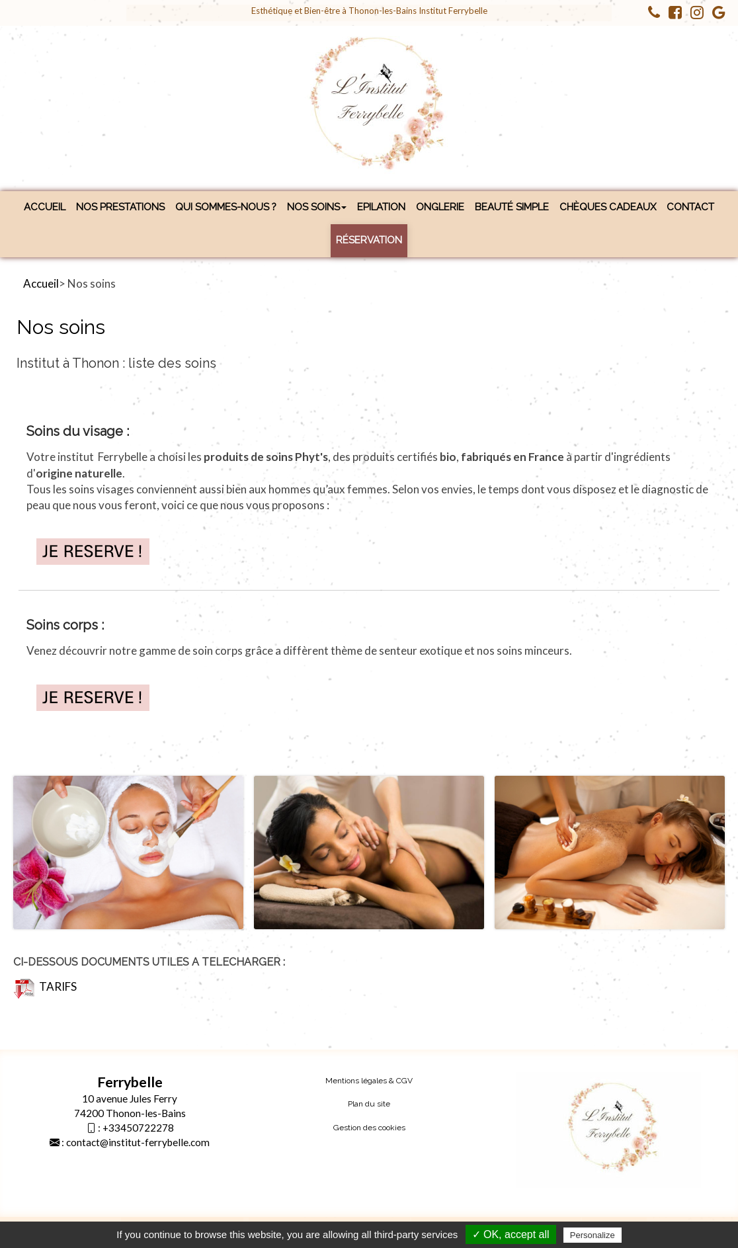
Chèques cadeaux (607, 207)
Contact (690, 207)
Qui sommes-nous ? (225, 207)
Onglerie (440, 207)
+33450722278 (138, 1128)
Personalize (592, 1235)
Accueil (44, 207)
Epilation (381, 207)
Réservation (369, 240)
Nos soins (317, 207)
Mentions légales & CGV (369, 1080)
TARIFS (45, 986)
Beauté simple (512, 207)
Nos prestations (120, 207)
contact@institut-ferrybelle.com (138, 1142)
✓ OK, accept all (511, 1234)
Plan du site (369, 1103)
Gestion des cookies (369, 1127)
